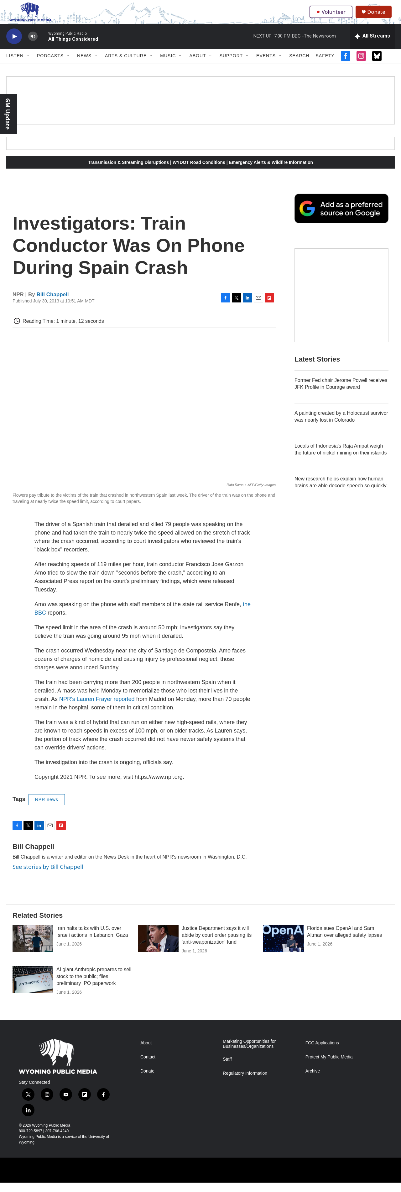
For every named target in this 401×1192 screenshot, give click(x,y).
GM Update (8, 113)
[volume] (33, 45)
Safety (324, 65)
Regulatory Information (245, 1082)
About (197, 65)
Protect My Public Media (329, 1066)
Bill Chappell (53, 304)
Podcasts (50, 65)
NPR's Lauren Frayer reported (97, 708)
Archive (312, 1080)
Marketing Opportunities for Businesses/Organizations (249, 1053)
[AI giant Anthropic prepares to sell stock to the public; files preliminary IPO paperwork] (33, 989)
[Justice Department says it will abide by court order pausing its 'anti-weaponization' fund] (158, 947)
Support (231, 65)
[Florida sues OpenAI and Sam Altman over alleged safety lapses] (283, 947)
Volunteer (331, 16)
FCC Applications (322, 1052)
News (84, 65)
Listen (14, 65)
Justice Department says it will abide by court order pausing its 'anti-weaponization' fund (217, 944)
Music (168, 65)
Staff (227, 1068)
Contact (147, 1066)
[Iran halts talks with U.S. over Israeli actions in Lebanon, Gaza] (33, 947)
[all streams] (372, 45)
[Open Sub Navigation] (28, 65)
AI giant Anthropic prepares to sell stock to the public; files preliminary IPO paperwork (93, 985)
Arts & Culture (126, 65)
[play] (14, 45)
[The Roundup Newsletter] (341, 304)
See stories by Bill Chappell (48, 876)
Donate (378, 16)
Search (299, 65)
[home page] (27, 16)
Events (266, 65)
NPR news (46, 808)
